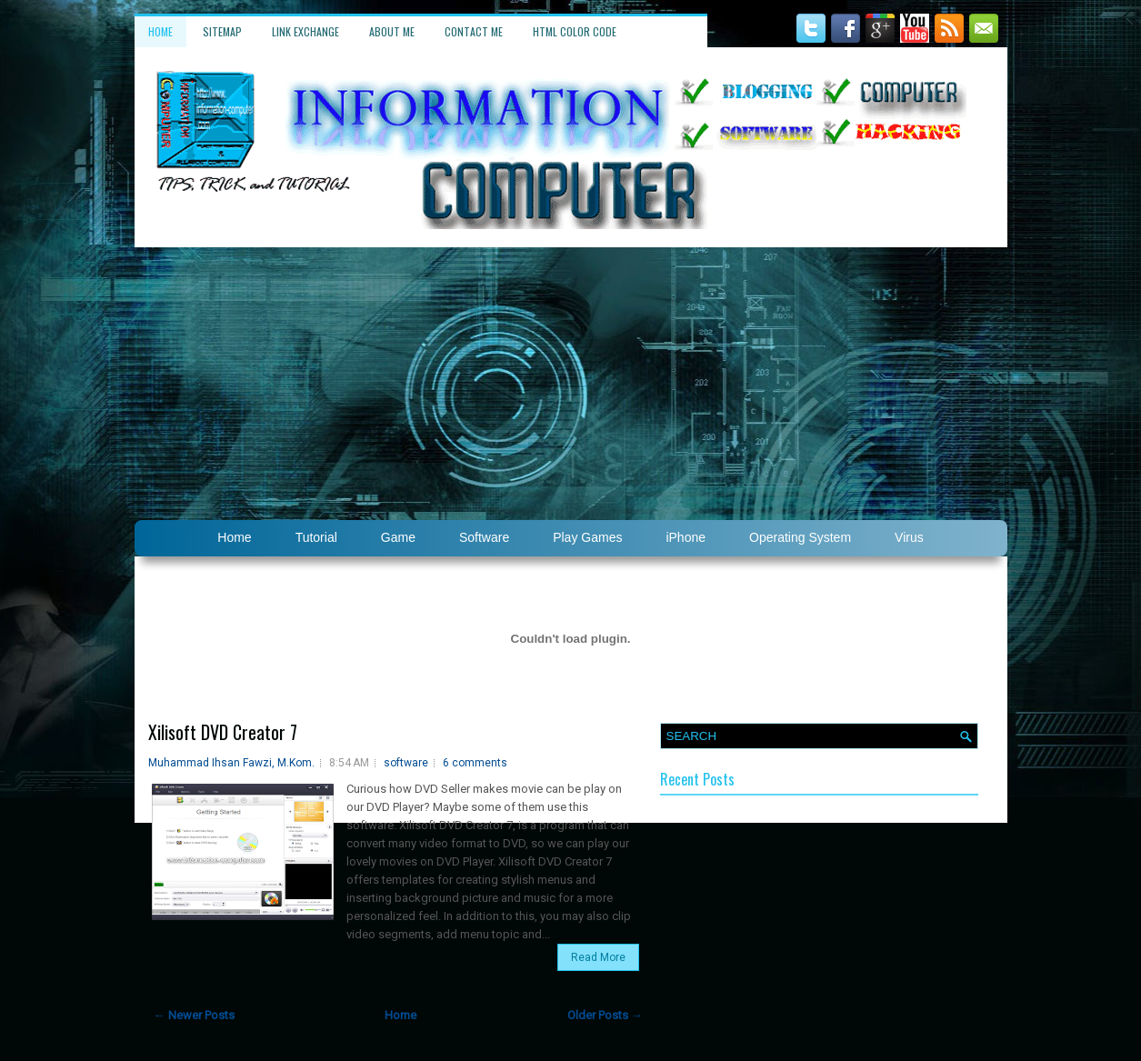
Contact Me (474, 31)
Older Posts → (605, 1015)
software (406, 762)
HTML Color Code (574, 31)
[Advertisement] (571, 383)
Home (160, 31)
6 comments (475, 762)
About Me (392, 31)
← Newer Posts (194, 1015)
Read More (598, 957)
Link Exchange (305, 31)
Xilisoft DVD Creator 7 (222, 732)
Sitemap (222, 31)
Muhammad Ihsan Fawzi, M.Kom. (231, 762)
